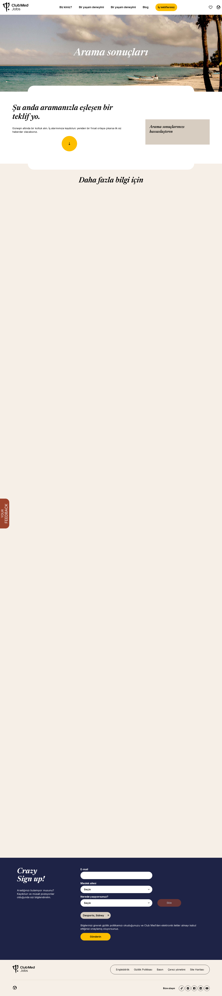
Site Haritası (197, 969)
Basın (160, 969)
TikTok (181, 988)
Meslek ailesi (88, 883)
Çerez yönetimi (176, 969)
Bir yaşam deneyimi (91, 7)
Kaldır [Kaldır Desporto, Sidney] (108, 915)
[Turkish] (217, 6)
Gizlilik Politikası (143, 969)
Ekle (169, 902)
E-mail (84, 869)
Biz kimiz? (66, 7)
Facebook (194, 988)
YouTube (207, 988)
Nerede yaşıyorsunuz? (94, 896)
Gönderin (95, 936)
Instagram (188, 988)
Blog (145, 7)
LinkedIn (200, 988)
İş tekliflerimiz (166, 7)
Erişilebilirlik (122, 969)
